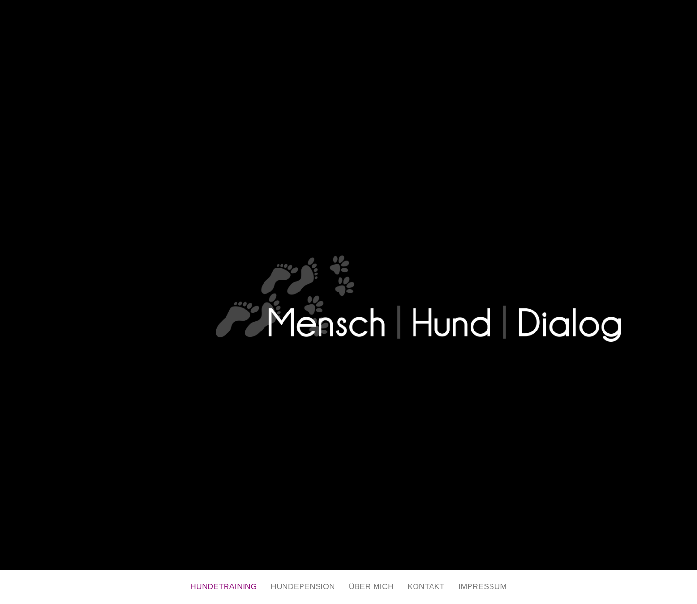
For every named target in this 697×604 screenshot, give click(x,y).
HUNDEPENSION (303, 587)
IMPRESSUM (482, 587)
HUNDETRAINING (223, 587)
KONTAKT (426, 587)
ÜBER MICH (371, 587)
